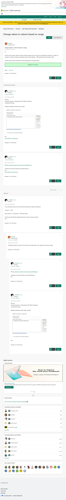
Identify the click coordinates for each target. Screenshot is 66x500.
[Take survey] (9, 387)
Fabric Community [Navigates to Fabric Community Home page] (15, 10)
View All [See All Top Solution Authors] (7, 430)
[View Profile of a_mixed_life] (10, 91)
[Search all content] (48, 19)
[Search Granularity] (26, 19)
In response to (9, 94)
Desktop (41, 29)
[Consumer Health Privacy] (17, 495)
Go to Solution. (34, 64)
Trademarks (3, 492)
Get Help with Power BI (29, 29)
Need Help (11, 70)
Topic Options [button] (57, 37)
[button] (49, 37)
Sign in (50, 16)
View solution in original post (11, 138)
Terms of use (3, 490)
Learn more (3, 6)
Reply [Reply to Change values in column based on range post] (58, 77)
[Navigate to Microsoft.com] (4, 10)
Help (55, 16)
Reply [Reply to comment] (58, 147)
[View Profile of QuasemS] (10, 43)
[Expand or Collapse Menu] (2, 13)
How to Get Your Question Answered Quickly (15, 401)
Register (45, 16)
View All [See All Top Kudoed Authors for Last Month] (7, 458)
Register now (45, 23)
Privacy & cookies (4, 488)
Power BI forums (8, 29)
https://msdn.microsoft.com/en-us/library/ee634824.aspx (19, 165)
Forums (18, 29)
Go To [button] (59, 16)
